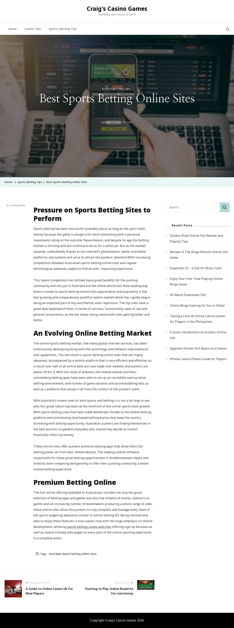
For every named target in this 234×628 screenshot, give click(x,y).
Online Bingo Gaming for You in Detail (197, 305)
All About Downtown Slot (188, 295)
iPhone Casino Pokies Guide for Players (198, 359)
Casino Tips (33, 29)
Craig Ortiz (18, 205)
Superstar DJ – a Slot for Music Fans (196, 268)
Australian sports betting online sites (72, 554)
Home (12, 29)
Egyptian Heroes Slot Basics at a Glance (198, 348)
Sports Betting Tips (63, 29)
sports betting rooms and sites (89, 527)
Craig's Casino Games (117, 9)
